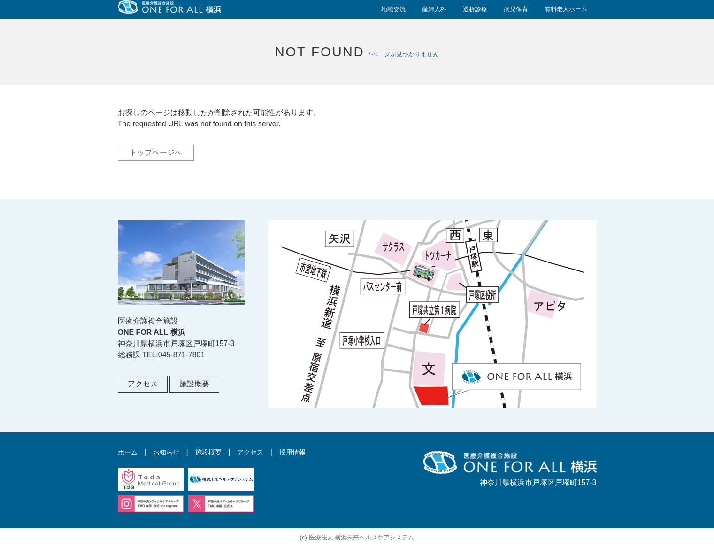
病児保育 (516, 9)
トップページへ (156, 152)
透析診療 (475, 9)
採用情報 (308, 452)
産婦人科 (434, 9)
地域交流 (393, 9)
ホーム (129, 452)
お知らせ (171, 452)
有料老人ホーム (566, 9)
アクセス (143, 384)
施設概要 (194, 384)
